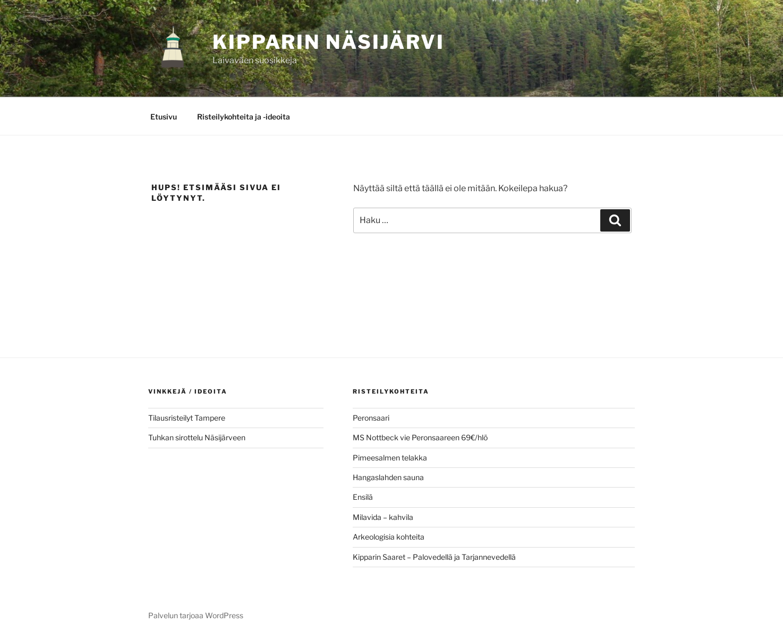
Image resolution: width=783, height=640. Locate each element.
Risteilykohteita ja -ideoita (243, 116)
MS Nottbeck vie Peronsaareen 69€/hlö (420, 437)
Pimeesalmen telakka (390, 457)
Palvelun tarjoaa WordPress (195, 615)
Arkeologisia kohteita (388, 536)
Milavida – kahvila (383, 517)
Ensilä (363, 496)
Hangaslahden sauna (388, 477)
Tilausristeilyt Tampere (186, 417)
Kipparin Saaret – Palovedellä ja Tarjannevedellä (434, 556)
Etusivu (163, 116)
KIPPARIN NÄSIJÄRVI (328, 42)
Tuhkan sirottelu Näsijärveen (196, 437)
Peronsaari (371, 417)
